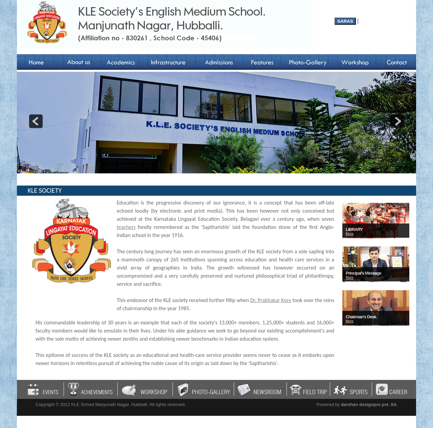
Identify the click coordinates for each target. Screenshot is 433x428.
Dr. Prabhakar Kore (270, 300)
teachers (126, 227)
